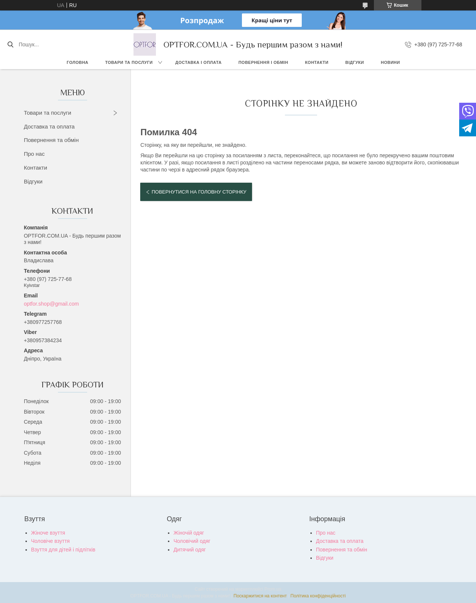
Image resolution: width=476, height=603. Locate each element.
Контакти (317, 62)
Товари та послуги (129, 62)
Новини (390, 62)
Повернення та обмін (51, 140)
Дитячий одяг (189, 550)
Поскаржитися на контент (260, 596)
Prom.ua (272, 589)
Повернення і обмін (263, 62)
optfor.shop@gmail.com (51, 304)
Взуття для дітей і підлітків (63, 550)
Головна (77, 62)
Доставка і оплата (198, 62)
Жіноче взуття (48, 533)
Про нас (34, 154)
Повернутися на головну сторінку (198, 192)
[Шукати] (10, 44)
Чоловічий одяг (192, 541)
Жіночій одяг (188, 533)
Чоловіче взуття (50, 541)
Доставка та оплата (49, 126)
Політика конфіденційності (318, 596)
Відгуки (354, 62)
